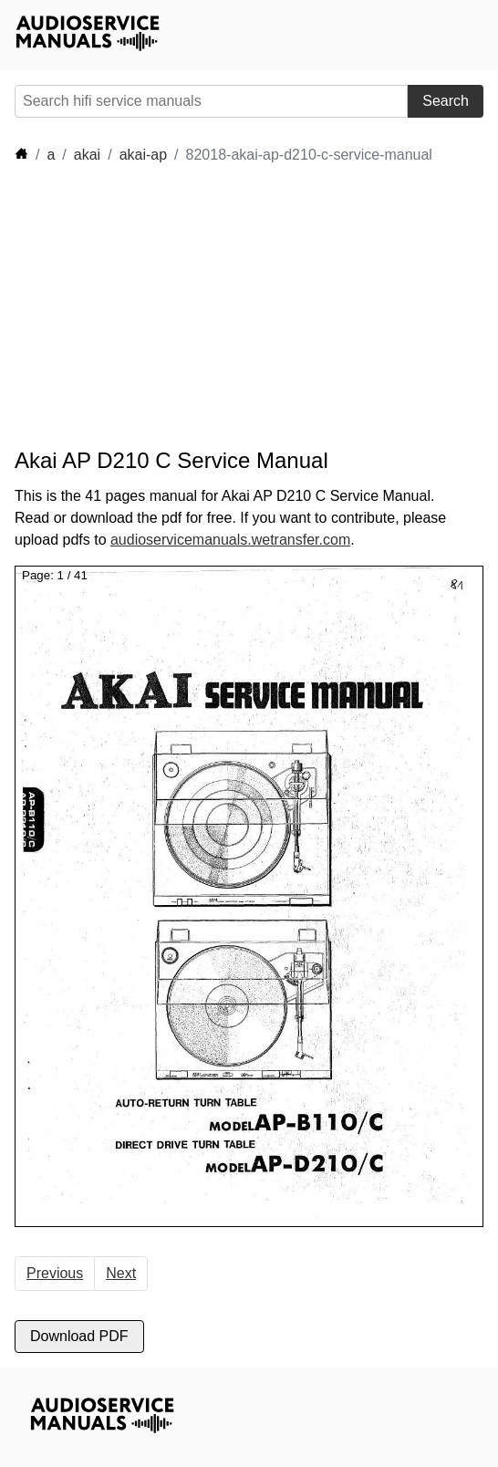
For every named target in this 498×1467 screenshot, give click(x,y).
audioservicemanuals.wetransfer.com (230, 539)
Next (121, 1273)
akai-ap (143, 154)
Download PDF (79, 1336)
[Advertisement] (179, 306)
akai (87, 154)
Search (445, 101)
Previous (54, 1273)
